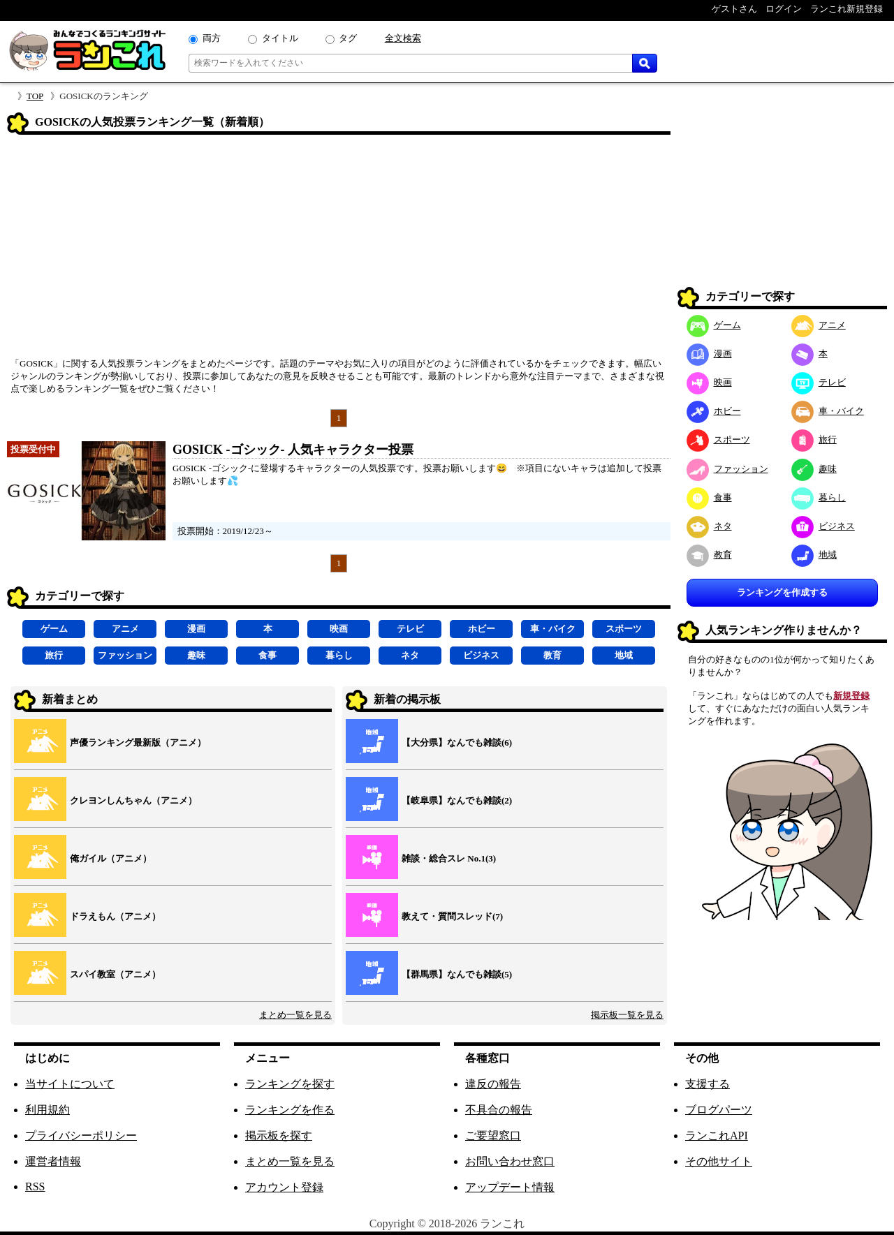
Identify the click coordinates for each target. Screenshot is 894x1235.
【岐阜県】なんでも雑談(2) (457, 800)
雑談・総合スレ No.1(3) (449, 858)
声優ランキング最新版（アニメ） (138, 742)
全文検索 (403, 38)
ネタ (410, 655)
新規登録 (851, 695)
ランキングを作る (290, 1110)
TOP (35, 96)
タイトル (280, 38)
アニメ (125, 628)
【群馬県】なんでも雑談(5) (457, 974)
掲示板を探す (278, 1135)
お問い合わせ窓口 (510, 1161)
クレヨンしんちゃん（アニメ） (133, 800)
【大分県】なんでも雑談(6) (457, 742)
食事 (267, 655)
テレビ (410, 628)
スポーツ (624, 628)
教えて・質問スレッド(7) (452, 916)
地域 (624, 655)
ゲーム (54, 628)
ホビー (481, 628)
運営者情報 (53, 1161)
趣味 (196, 655)
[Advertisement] (338, 250)
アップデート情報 (510, 1187)
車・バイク (553, 628)
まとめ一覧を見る (295, 1015)
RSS (35, 1186)
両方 (212, 38)
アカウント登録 (284, 1187)
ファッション (125, 655)
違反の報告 (493, 1084)
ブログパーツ (718, 1110)
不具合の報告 (498, 1110)
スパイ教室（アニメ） (115, 974)
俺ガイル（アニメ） (111, 858)
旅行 (54, 655)
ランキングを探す (290, 1084)
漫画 (196, 628)
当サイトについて (70, 1084)
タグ (348, 38)
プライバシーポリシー (81, 1135)
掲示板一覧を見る (627, 1015)
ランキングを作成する (782, 592)
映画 (339, 628)
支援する (707, 1084)
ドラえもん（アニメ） (115, 916)
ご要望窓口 (493, 1135)
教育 (552, 655)
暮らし (339, 655)
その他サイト (718, 1161)
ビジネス (481, 655)
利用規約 (47, 1110)
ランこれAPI (716, 1135)
